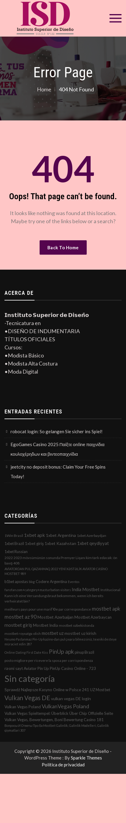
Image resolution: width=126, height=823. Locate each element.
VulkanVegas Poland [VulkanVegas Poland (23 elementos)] (65, 706)
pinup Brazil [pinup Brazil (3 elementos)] (84, 652)
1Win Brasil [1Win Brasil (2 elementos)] (13, 535)
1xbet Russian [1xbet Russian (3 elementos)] (16, 551)
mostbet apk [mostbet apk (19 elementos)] (106, 608)
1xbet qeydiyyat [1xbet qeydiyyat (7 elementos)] (93, 543)
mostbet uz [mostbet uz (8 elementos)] (53, 633)
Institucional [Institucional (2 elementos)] (110, 590)
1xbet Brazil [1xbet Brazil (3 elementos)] (14, 543)
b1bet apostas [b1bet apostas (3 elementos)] (16, 581)
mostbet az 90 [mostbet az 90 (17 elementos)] (20, 617)
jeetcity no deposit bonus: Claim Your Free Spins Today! (58, 471)
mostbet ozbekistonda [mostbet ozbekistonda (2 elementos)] (76, 625)
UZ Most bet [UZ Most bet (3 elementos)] (100, 689)
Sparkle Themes (86, 757)
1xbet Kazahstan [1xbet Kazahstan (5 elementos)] (60, 543)
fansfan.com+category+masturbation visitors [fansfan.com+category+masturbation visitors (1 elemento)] (37, 590)
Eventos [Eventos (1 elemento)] (74, 582)
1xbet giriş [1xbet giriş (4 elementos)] (34, 543)
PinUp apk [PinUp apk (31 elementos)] (61, 651)
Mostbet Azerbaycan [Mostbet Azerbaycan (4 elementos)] (93, 617)
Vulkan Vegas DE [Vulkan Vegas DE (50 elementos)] (27, 697)
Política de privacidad (63, 764)
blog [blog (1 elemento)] (32, 582)
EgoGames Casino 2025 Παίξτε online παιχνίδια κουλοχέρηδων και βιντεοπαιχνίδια (57, 449)
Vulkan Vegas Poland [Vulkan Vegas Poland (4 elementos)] (22, 706)
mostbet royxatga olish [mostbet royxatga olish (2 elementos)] (22, 633)
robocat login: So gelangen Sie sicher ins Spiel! (56, 431)
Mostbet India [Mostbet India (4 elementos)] (45, 625)
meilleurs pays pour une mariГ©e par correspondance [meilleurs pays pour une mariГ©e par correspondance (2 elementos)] (47, 609)
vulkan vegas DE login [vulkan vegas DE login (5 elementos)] (71, 698)
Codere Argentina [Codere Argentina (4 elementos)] (51, 581)
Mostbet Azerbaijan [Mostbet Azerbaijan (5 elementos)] (56, 617)
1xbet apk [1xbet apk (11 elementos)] (34, 535)
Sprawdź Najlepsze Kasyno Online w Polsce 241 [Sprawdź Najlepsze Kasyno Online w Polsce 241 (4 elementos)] (46, 689)
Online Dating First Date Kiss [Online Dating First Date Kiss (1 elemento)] (26, 652)
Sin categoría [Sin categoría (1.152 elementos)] (29, 678)
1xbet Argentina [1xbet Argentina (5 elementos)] (61, 535)
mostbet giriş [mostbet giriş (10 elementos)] (18, 625)
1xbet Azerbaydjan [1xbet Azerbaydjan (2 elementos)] (91, 535)
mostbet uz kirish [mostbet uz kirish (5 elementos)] (80, 633)
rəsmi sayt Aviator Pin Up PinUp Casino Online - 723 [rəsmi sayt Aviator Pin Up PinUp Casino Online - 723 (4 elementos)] (50, 668)
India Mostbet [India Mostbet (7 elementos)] (86, 589)
